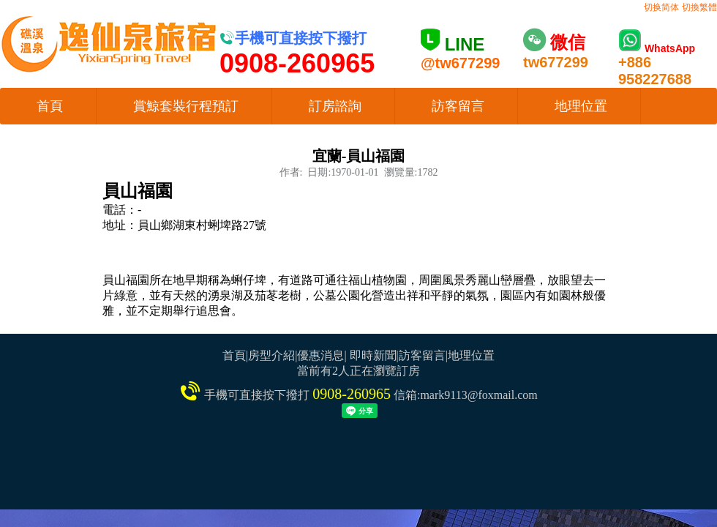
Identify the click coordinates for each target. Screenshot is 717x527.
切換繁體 (699, 7)
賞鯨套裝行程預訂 (186, 106)
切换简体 (661, 7)
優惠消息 (320, 355)
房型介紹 (271, 355)
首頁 (50, 106)
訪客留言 (458, 106)
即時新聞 (373, 355)
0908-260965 (351, 394)
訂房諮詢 (335, 106)
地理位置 (581, 106)
